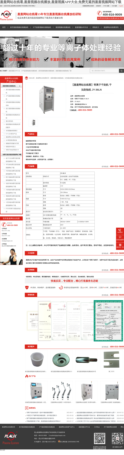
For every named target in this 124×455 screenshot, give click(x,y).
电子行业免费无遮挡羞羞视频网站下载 (13, 160)
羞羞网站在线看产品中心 (67, 427)
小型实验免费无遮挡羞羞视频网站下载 (13, 204)
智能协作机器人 (11, 146)
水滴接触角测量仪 (11, 130)
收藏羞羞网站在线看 (88, 6)
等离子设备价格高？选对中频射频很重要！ (40, 412)
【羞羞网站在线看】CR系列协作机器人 (62, 402)
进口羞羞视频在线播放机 (13, 110)
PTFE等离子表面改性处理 (13, 210)
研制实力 (95, 27)
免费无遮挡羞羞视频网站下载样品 (14, 33)
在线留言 (98, 6)
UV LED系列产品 (11, 134)
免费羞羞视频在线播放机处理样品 (110, 18)
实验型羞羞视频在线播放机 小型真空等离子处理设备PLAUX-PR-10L (47, 402)
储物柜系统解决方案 (12, 143)
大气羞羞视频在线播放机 (42, 27)
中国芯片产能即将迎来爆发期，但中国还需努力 (42, 415)
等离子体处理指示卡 (12, 150)
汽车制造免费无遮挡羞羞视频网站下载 (13, 172)
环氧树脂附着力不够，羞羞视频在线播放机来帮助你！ (44, 421)
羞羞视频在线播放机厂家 (64, 71)
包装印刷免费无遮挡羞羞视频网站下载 (13, 185)
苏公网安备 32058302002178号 (68, 442)
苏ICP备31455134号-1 (49, 442)
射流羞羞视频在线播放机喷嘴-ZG (61, 371)
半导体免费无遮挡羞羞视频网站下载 (13, 166)
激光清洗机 (9, 121)
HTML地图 (106, 6)
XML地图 (114, 6)
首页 (4, 27)
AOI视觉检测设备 (11, 140)
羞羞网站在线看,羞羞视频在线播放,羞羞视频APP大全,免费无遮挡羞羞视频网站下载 (60, 2)
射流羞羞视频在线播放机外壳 (86, 371)
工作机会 (97, 427)
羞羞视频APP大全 (81, 27)
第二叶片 (111, 371)
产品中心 (11, 79)
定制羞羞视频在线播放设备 (73, 78)
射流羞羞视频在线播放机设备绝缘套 (36, 371)
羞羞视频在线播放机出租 (13, 116)
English (121, 6)
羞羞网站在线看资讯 (111, 27)
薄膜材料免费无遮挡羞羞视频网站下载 (13, 197)
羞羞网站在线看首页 (42, 78)
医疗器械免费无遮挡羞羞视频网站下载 (13, 178)
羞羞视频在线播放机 (63, 27)
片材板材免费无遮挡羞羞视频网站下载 (13, 191)
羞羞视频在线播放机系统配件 (13, 126)
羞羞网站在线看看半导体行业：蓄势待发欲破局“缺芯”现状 (95, 415)
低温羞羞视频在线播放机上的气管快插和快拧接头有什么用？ (96, 412)
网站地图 (2, 450)
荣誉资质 (31, 295)
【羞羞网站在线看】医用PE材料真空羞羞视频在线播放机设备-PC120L (97, 402)
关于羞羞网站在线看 (39, 33)
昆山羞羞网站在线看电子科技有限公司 (46, 432)
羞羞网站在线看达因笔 (13, 137)
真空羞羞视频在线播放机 (19, 27)
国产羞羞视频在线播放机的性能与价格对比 (40, 418)
